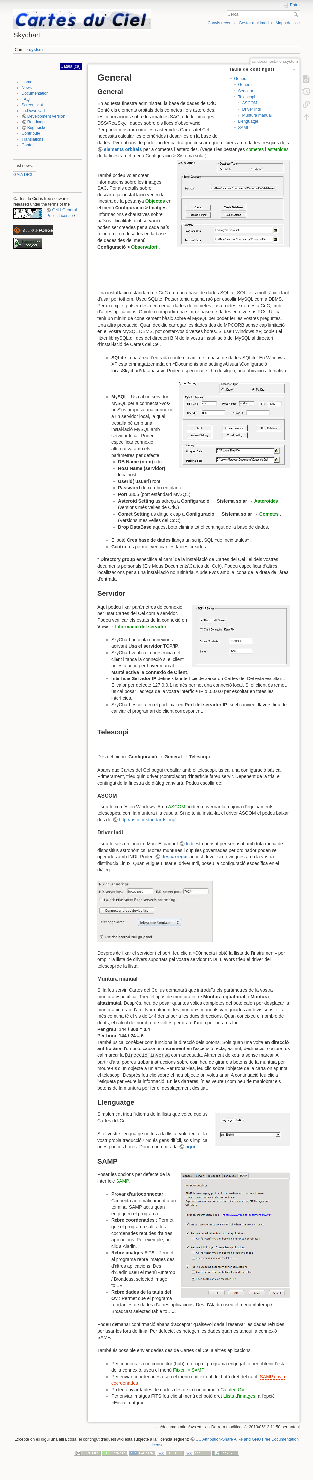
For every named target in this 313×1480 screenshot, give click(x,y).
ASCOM (249, 103)
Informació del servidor (140, 626)
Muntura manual (257, 115)
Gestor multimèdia (255, 23)
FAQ (26, 99)
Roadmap (36, 122)
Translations (32, 139)
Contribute (31, 133)
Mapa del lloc (288, 23)
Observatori (144, 247)
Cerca (296, 14)
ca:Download (33, 110)
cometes (255, 149)
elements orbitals (123, 149)
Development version (46, 116)
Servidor (245, 91)
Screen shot (32, 105)
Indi (189, 843)
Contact (29, 145)
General (241, 78)
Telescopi (246, 97)
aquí (190, 1146)
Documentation (35, 93)
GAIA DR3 (22, 174)
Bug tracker (37, 127)
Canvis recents (221, 23)
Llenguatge (248, 121)
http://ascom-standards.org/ (147, 819)
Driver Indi (251, 109)
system (36, 49)
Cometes (269, 514)
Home (27, 82)
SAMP (244, 127)
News (27, 87)
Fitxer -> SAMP (188, 1370)
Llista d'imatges (239, 1396)
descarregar (174, 856)
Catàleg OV (232, 1389)
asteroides (278, 149)
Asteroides (266, 501)
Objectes (155, 201)
